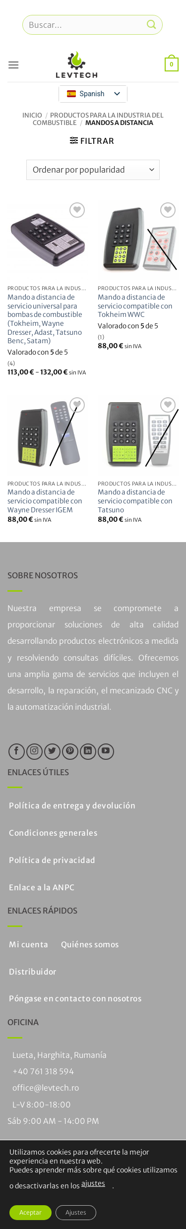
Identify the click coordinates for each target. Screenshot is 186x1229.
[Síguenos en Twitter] (52, 751)
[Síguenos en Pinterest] (70, 751)
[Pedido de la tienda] (93, 170)
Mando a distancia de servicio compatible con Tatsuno (135, 501)
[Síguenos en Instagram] (34, 751)
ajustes (93, 1183)
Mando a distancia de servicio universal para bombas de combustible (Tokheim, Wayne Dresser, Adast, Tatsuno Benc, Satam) (44, 319)
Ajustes (75, 1212)
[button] (13, 65)
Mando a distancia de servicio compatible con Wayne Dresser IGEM (44, 501)
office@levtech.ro (45, 1088)
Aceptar (30, 1212)
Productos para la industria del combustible (98, 118)
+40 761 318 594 (43, 1071)
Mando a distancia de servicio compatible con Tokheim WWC (135, 306)
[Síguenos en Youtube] (106, 751)
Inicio (32, 115)
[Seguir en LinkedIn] (88, 751)
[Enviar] (152, 24)
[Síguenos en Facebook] (16, 751)
